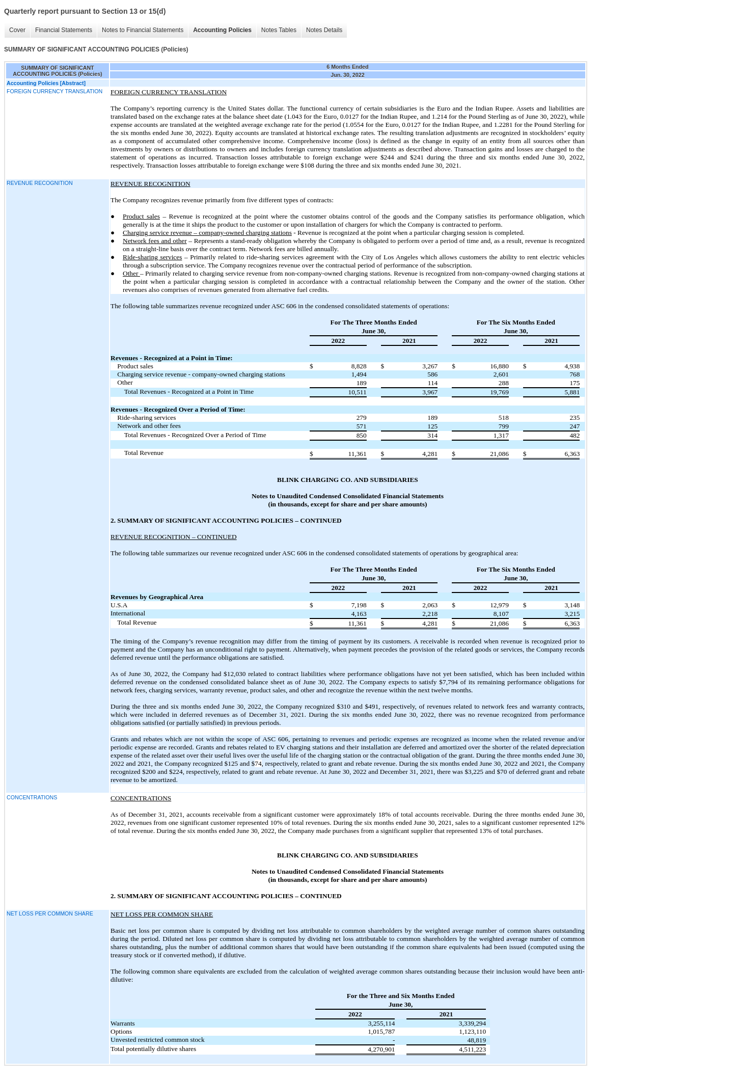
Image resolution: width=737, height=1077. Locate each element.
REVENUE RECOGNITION (40, 183)
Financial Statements (63, 30)
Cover (17, 30)
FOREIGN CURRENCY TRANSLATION (54, 91)
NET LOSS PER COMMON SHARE (50, 913)
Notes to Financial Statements (142, 30)
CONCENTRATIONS (32, 797)
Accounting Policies (222, 30)
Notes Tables (278, 30)
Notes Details (324, 30)
